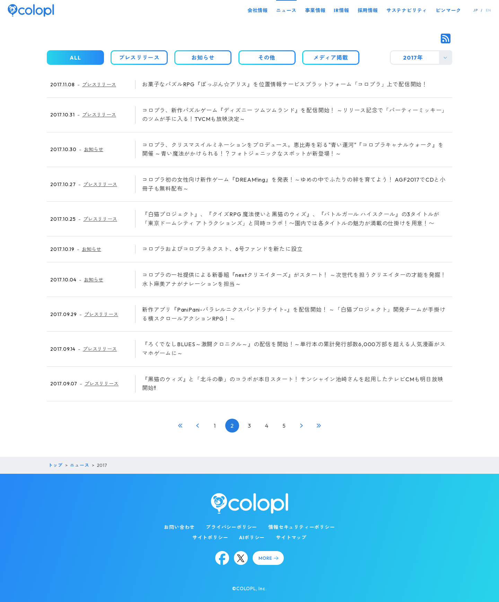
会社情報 (257, 10)
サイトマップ (291, 537)
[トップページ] (31, 10)
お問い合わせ (179, 527)
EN (488, 10)
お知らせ (93, 149)
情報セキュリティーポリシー (301, 527)
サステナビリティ (406, 10)
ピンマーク (448, 10)
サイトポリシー (210, 537)
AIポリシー (252, 537)
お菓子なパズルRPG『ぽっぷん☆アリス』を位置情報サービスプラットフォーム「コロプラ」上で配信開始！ (285, 84)
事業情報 (315, 10)
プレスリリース (99, 84)
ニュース (286, 10)
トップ (55, 465)
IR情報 (341, 10)
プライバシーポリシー (231, 527)
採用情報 (368, 10)
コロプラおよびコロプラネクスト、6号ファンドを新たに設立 (222, 248)
